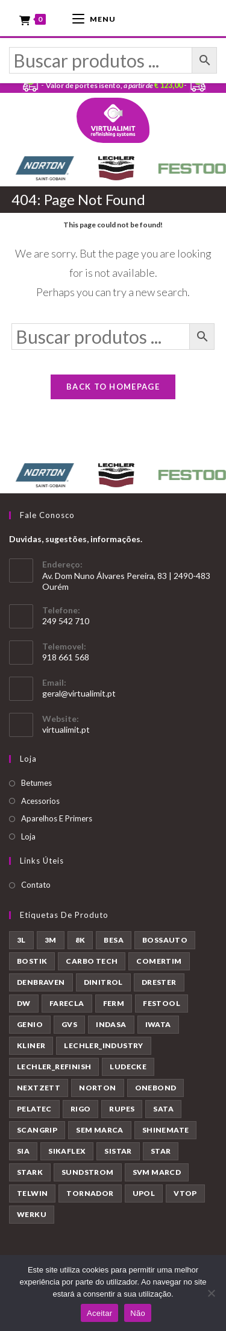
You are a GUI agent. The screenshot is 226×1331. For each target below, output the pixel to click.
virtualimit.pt (66, 729)
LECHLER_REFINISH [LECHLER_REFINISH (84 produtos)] (54, 1066)
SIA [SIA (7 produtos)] (23, 1151)
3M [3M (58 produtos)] (51, 939)
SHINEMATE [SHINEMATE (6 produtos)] (165, 1129)
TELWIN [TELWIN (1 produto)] (32, 1193)
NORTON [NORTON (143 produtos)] (97, 1087)
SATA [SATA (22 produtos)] (163, 1108)
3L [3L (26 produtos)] (21, 939)
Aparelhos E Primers (56, 818)
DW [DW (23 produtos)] (24, 1003)
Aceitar (99, 1313)
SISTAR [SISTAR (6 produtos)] (117, 1151)
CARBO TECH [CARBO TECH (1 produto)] (92, 961)
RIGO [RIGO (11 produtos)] (81, 1108)
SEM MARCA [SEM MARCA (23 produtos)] (100, 1129)
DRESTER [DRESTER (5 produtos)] (159, 982)
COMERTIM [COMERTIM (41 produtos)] (158, 961)
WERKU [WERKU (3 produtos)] (31, 1214)
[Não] (211, 1293)
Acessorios (40, 801)
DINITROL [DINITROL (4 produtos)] (103, 982)
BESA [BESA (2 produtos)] (114, 939)
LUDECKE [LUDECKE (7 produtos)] (128, 1066)
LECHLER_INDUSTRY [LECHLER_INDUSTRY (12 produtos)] (103, 1045)
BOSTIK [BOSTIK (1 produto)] (32, 961)
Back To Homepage (113, 386)
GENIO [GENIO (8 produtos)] (30, 1024)
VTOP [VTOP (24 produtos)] (185, 1193)
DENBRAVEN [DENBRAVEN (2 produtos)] (41, 982)
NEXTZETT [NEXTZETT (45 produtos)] (38, 1087)
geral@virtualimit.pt (79, 693)
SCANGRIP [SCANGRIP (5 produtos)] (37, 1129)
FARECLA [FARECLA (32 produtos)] (66, 1003)
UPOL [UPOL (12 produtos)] (144, 1193)
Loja (28, 836)
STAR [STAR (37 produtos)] (161, 1151)
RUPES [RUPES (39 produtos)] (121, 1108)
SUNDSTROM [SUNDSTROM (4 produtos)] (87, 1172)
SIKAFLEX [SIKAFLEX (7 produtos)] (67, 1151)
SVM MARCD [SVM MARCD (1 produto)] (157, 1172)
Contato (36, 885)
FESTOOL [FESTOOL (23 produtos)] (161, 1003)
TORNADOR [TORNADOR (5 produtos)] (89, 1193)
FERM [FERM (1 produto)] (114, 1003)
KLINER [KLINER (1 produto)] (31, 1045)
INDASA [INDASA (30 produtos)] (111, 1024)
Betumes (36, 783)
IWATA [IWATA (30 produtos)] (158, 1024)
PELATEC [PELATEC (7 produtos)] (34, 1108)
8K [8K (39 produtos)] (80, 939)
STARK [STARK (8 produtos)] (30, 1172)
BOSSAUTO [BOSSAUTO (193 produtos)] (164, 939)
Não (137, 1313)
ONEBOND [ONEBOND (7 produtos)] (156, 1087)
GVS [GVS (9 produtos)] (69, 1024)
